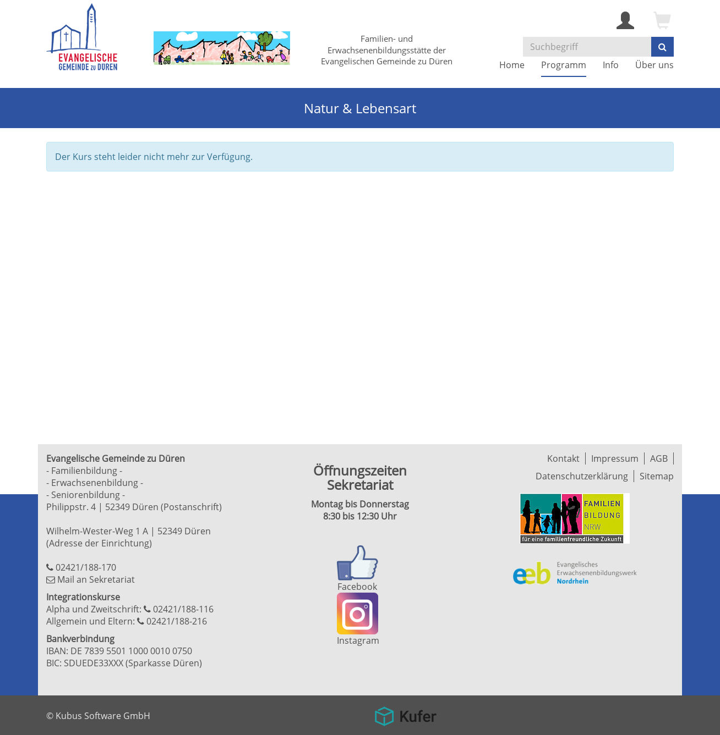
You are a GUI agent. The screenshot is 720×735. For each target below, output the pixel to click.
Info (611, 65)
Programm (563, 65)
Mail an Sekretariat (96, 579)
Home (512, 65)
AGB (659, 458)
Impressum (615, 458)
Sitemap (657, 476)
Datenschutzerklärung (582, 476)
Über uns (654, 65)
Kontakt (563, 458)
